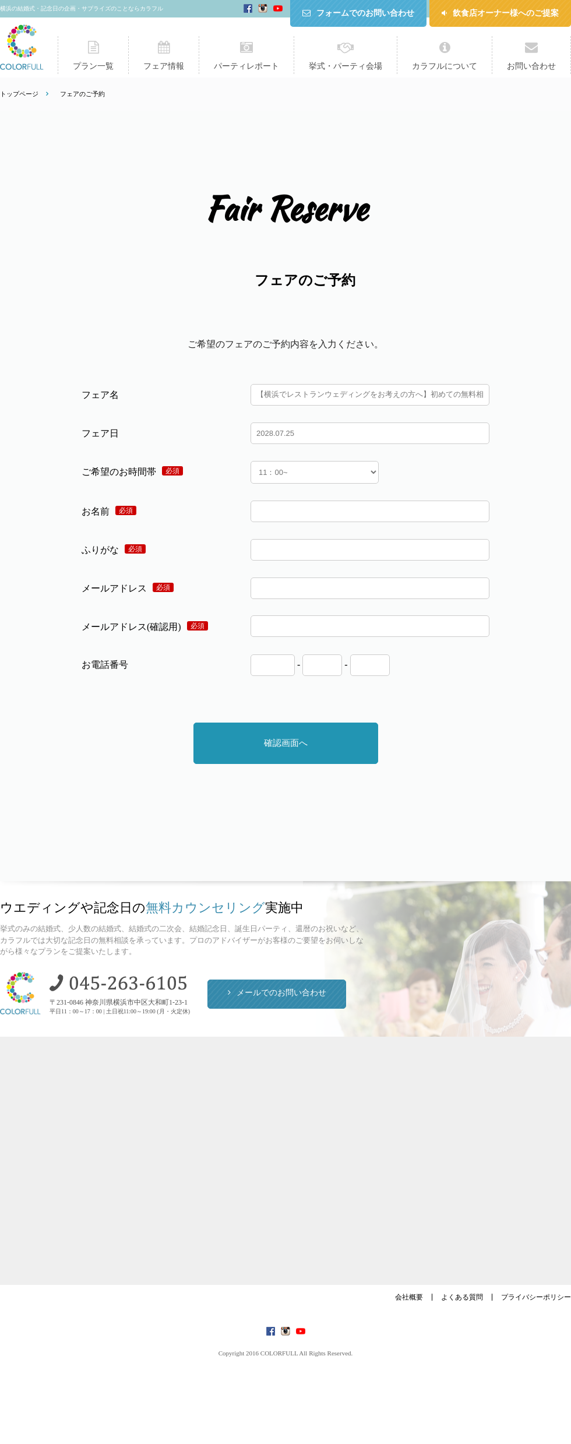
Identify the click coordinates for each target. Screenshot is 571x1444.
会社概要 (409, 1297)
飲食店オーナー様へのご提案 (506, 13)
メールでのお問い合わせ (281, 992)
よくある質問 (462, 1297)
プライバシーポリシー (536, 1297)
